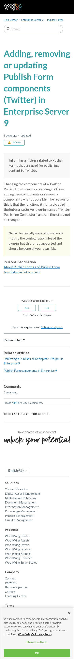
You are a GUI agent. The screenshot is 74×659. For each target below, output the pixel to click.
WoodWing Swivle (17, 545)
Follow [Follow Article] (17, 142)
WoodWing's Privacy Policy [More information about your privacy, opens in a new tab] (35, 636)
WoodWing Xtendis (18, 553)
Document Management (21, 502)
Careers (10, 591)
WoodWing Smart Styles (21, 562)
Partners (11, 583)
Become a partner (16, 587)
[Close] (69, 615)
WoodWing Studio (17, 536)
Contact (10, 578)
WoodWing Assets (17, 540)
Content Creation (16, 489)
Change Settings (37, 644)
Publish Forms (55, 19)
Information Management (22, 507)
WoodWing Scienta (17, 549)
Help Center (11, 19)
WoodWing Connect (18, 558)
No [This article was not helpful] (47, 307)
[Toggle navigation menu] (63, 7)
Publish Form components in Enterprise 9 (30, 370)
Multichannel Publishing (21, 498)
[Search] (33, 29)
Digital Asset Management (22, 493)
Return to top (15, 339)
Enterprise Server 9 (32, 19)
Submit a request (52, 327)
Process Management (19, 515)
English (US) (17, 470)
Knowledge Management (21, 511)
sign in (15, 402)
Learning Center (15, 596)
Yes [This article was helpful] (27, 307)
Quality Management (19, 520)
